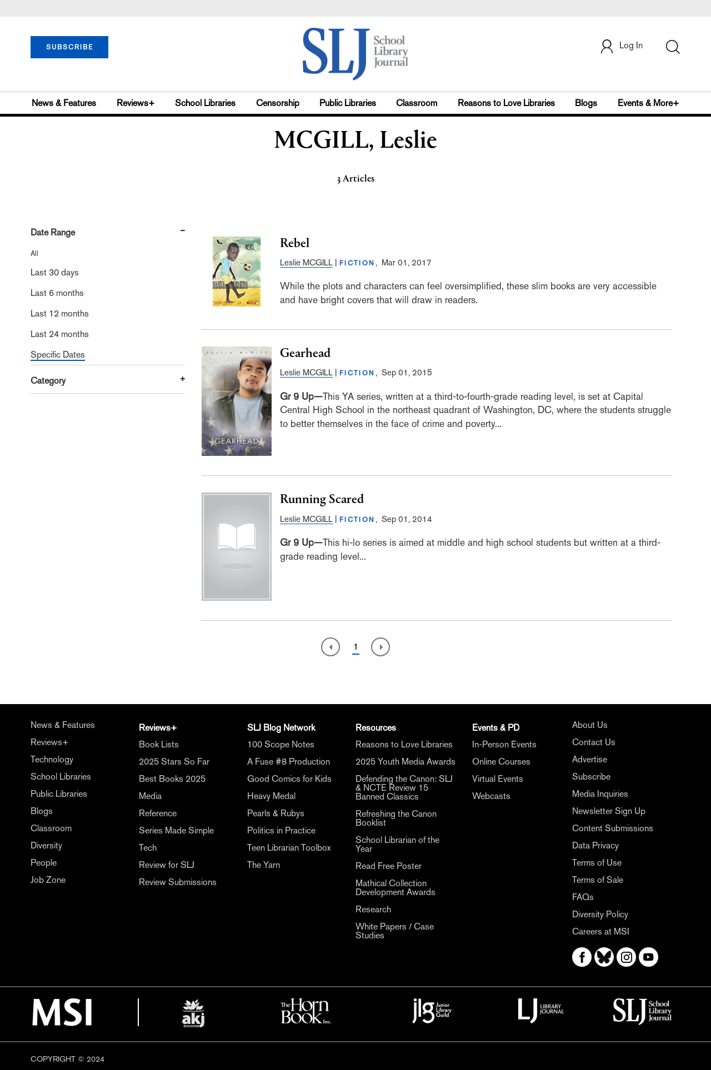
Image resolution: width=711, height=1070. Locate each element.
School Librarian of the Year (397, 844)
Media (150, 796)
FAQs (583, 897)
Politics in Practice (281, 830)
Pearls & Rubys (275, 813)
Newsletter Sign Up (608, 811)
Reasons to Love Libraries (506, 103)
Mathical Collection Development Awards (395, 887)
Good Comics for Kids (289, 778)
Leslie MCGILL (306, 262)
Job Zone (48, 880)
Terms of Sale (597, 880)
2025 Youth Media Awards (405, 761)
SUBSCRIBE (69, 47)
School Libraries (205, 103)
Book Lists (159, 744)
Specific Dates (58, 354)
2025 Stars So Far (174, 761)
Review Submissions (178, 882)
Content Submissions (612, 828)
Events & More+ (648, 103)
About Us (590, 725)
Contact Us (593, 742)
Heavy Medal (271, 796)
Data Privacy (595, 845)
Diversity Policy (600, 914)
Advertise (589, 759)
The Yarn (263, 865)
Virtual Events (497, 778)
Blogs (586, 103)
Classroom (416, 103)
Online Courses (501, 761)
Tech (148, 847)
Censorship (277, 103)
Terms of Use (597, 862)
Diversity (46, 845)
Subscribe (591, 776)
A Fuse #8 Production (288, 761)
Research (373, 909)
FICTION (357, 263)
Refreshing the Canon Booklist (396, 818)
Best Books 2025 (172, 778)
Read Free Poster (389, 866)
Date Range (53, 232)
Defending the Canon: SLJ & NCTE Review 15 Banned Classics (404, 787)
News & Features (64, 103)
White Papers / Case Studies (395, 931)
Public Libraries (347, 103)
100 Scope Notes (280, 744)
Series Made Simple (176, 830)
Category (48, 380)
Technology (52, 759)
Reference (158, 813)
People (44, 862)
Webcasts (491, 796)
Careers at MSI (600, 931)
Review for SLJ (166, 865)
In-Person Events (504, 744)
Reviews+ (136, 103)
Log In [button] (621, 46)
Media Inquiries (600, 793)
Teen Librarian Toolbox (289, 847)
